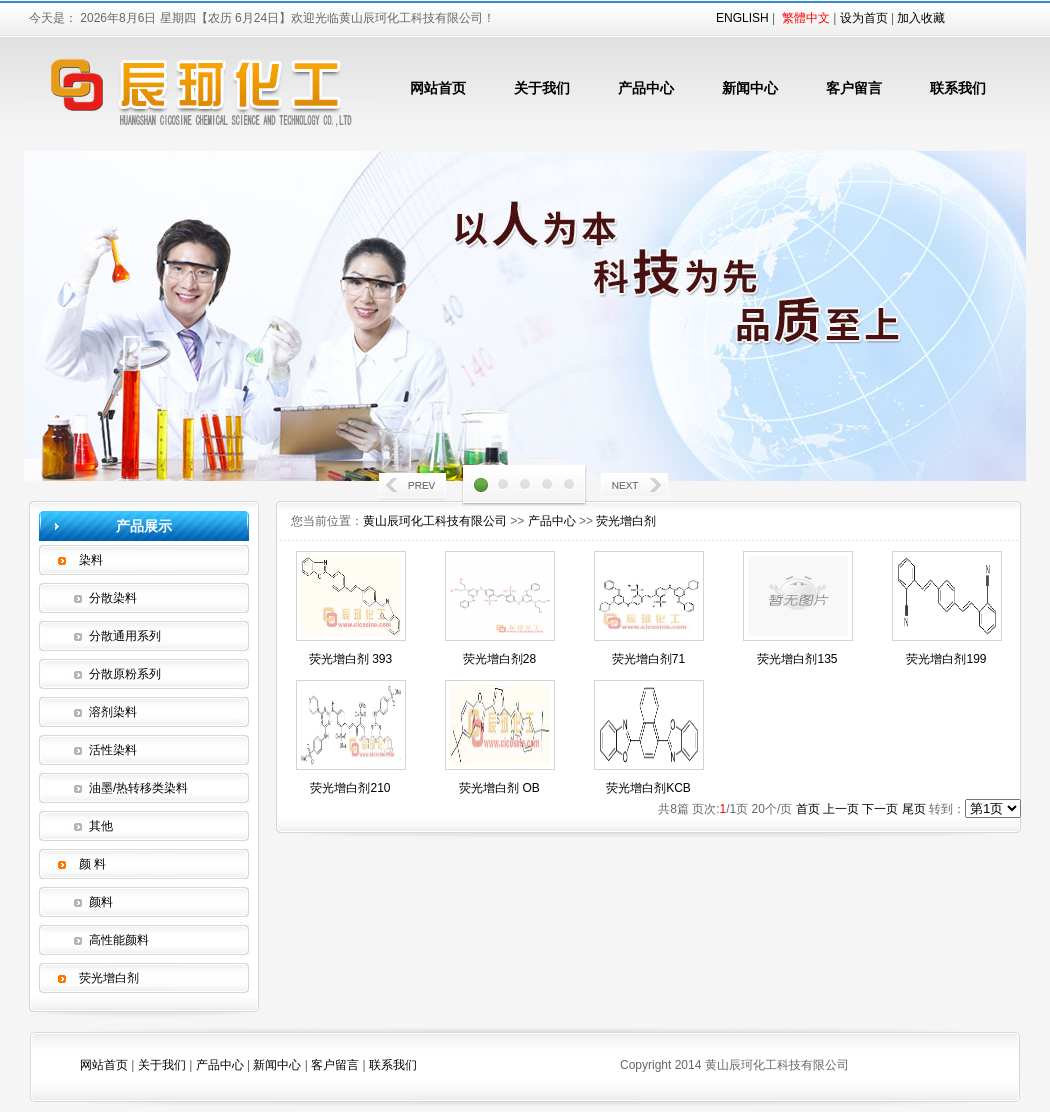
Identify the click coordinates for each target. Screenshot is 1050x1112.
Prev (414, 488)
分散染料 (113, 598)
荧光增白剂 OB (499, 788)
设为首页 (864, 18)
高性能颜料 (119, 940)
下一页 (880, 809)
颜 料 (92, 864)
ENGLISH (742, 18)
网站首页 (438, 88)
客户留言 (854, 88)
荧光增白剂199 (946, 659)
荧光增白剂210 (350, 788)
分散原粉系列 (125, 674)
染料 (91, 560)
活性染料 (113, 750)
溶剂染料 (113, 712)
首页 (808, 809)
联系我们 (958, 88)
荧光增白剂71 (648, 659)
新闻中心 (750, 88)
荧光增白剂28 (499, 659)
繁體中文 (806, 18)
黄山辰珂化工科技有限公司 (435, 521)
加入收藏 (921, 18)
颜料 (101, 902)
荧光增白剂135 (797, 659)
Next (636, 488)
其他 (101, 826)
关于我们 (542, 88)
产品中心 (646, 88)
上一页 (841, 809)
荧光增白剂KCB (648, 788)
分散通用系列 (125, 636)
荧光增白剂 (109, 978)
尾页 (914, 809)
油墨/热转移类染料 (138, 788)
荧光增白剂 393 (350, 659)
